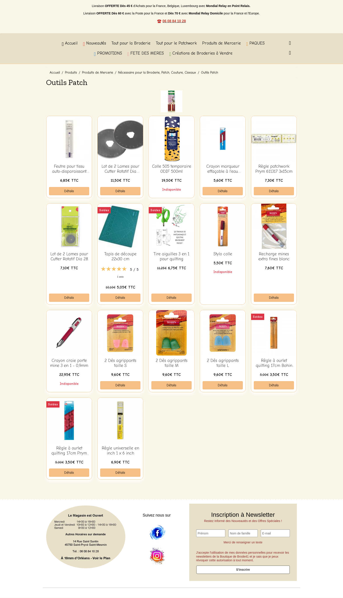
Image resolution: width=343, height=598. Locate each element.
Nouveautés (94, 44)
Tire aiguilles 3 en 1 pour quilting (171, 257)
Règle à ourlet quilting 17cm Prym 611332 (69, 451)
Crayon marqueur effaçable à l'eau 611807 (222, 169)
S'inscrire (243, 570)
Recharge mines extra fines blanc (274, 257)
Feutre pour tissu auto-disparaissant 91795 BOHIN (69, 169)
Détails (69, 191)
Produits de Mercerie (221, 43)
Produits (71, 73)
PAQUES (255, 44)
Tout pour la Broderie (130, 43)
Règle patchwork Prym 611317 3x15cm (273, 169)
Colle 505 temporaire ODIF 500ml (171, 169)
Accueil (70, 44)
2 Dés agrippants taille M (171, 363)
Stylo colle (223, 254)
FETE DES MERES (145, 54)
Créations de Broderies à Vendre (201, 54)
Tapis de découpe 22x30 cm (120, 257)
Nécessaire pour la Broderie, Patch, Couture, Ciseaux (157, 73)
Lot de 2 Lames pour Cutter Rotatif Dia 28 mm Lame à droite (69, 257)
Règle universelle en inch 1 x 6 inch (120, 451)
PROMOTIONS (108, 54)
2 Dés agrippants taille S (120, 363)
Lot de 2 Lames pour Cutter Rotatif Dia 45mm (120, 169)
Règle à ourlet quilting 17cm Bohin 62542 (274, 364)
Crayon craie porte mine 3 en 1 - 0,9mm (69, 363)
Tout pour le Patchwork (176, 43)
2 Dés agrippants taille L (223, 363)
